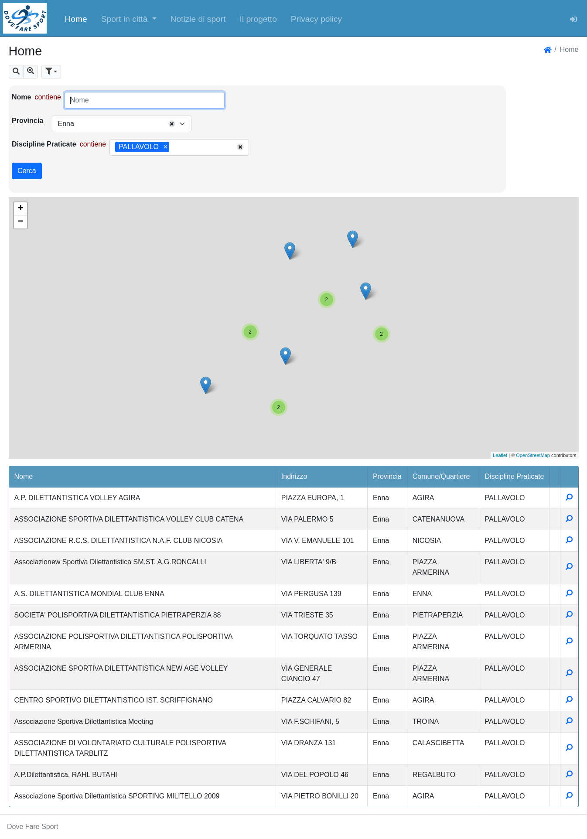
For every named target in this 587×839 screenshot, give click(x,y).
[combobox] (121, 124)
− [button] (20, 222)
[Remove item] (165, 147)
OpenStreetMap (533, 455)
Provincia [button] (387, 476)
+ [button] (20, 208)
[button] (129, 18)
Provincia (27, 120)
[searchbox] (174, 147)
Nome (21, 97)
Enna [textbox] (66, 123)
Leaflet (500, 455)
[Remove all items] (171, 123)
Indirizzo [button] (294, 476)
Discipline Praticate (44, 144)
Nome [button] (23, 476)
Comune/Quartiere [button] (441, 476)
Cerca (26, 170)
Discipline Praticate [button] (514, 476)
